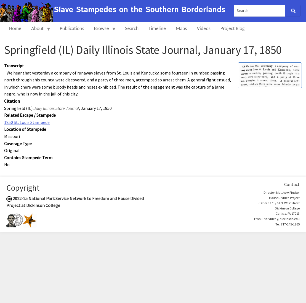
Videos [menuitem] (204, 28)
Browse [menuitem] (102, 30)
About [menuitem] (38, 30)
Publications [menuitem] (72, 28)
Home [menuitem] (15, 28)
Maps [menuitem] (181, 28)
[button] (270, 75)
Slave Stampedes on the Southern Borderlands (139, 9)
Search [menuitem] (132, 28)
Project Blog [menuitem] (232, 28)
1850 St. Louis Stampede (27, 122)
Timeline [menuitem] (157, 28)
